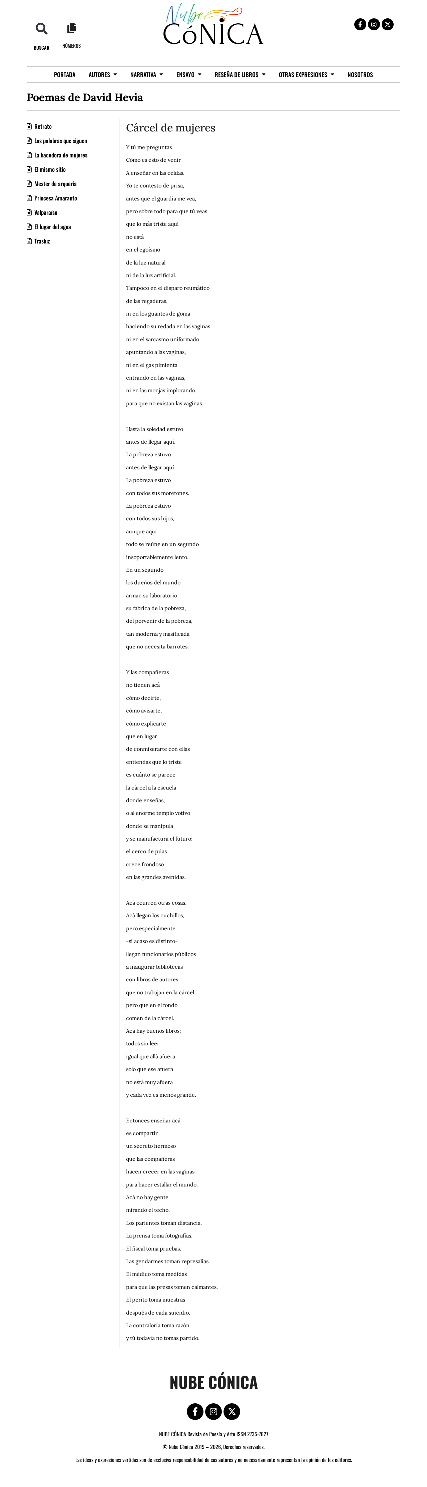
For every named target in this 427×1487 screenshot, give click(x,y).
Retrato (42, 126)
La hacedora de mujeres (60, 154)
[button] (41, 28)
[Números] (72, 28)
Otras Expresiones (306, 74)
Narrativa (146, 74)
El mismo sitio (49, 169)
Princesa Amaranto (55, 197)
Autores (103, 74)
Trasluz (41, 240)
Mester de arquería (55, 183)
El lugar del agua (52, 226)
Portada (64, 74)
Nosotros (360, 74)
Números (71, 45)
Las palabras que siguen (60, 140)
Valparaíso (45, 212)
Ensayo (188, 74)
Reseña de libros (240, 74)
